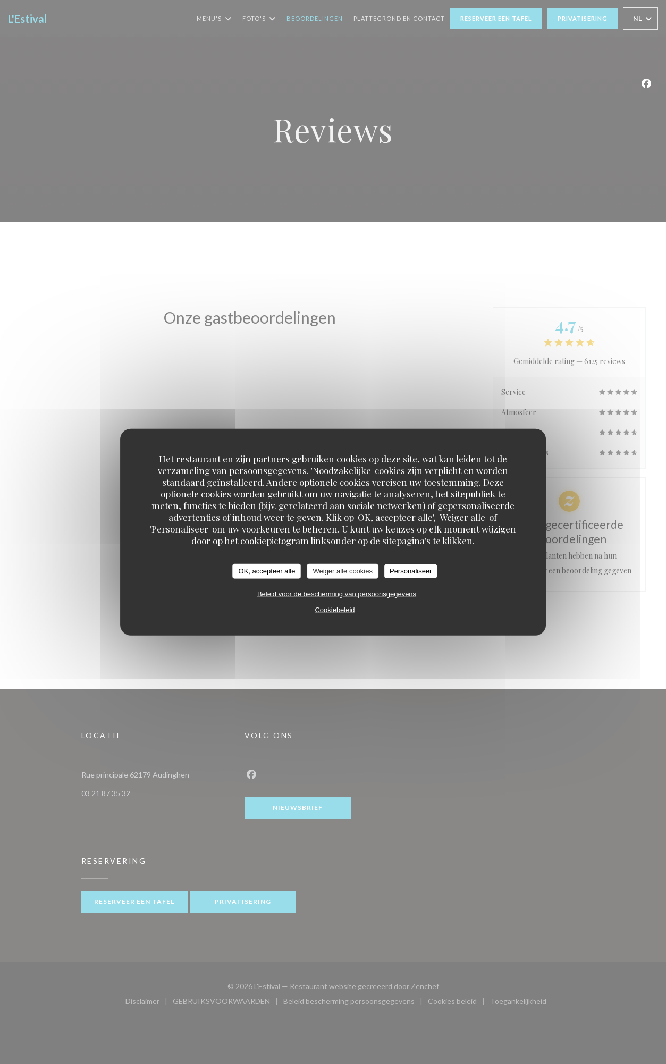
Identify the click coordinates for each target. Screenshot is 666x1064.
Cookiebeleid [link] (335, 609)
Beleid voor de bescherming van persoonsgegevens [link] (336, 593)
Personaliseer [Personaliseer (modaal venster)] (411, 571)
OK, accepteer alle (267, 571)
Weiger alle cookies (342, 571)
